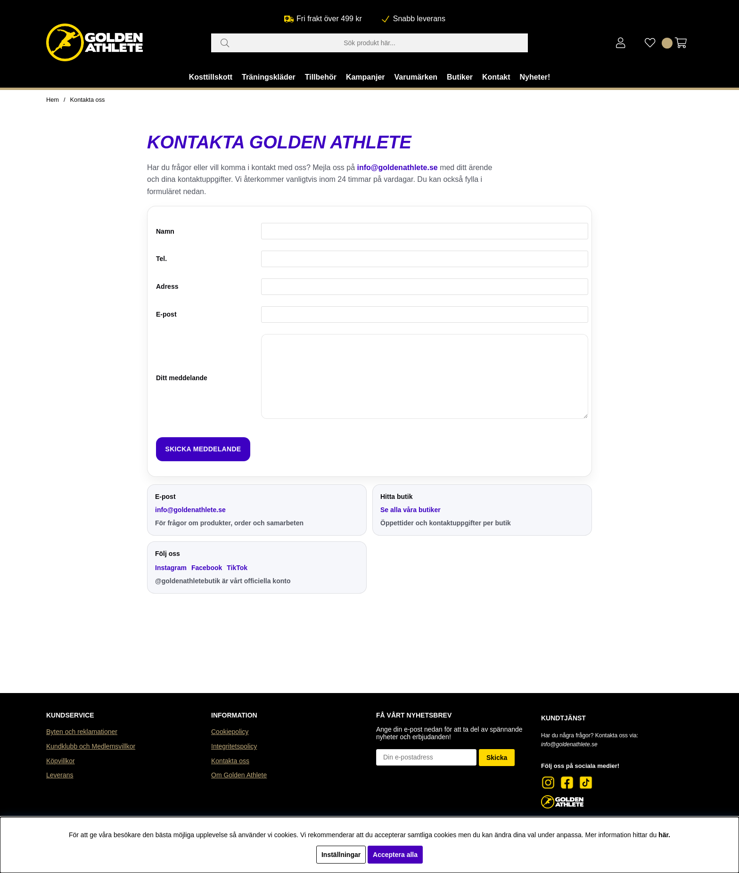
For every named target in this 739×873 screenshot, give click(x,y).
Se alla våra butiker (410, 510)
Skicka (496, 757)
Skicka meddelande (203, 449)
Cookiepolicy (229, 731)
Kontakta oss (87, 99)
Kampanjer (365, 77)
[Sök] (369, 42)
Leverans (60, 775)
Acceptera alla (395, 854)
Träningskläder (269, 77)
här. (664, 835)
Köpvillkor (60, 761)
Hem (52, 99)
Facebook (206, 567)
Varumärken (415, 77)
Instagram (171, 567)
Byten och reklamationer (81, 731)
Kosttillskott (210, 77)
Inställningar (341, 854)
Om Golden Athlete (239, 775)
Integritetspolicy (234, 746)
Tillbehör (321, 77)
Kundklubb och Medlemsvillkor (90, 746)
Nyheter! (534, 77)
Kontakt (496, 77)
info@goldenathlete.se (397, 167)
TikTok (237, 567)
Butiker (460, 77)
